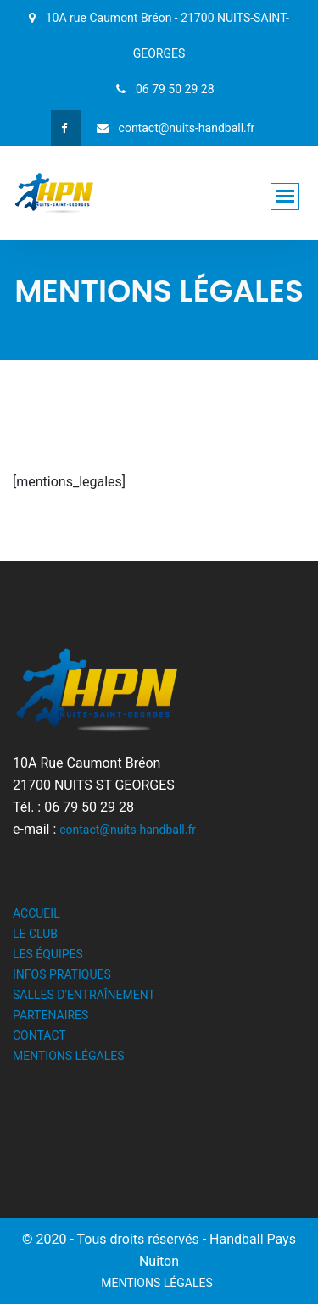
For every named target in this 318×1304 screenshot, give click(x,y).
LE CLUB (35, 934)
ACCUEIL (36, 913)
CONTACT (39, 1035)
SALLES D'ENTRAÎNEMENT (84, 995)
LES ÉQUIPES (48, 954)
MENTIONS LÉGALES (69, 1056)
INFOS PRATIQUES (62, 974)
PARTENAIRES (50, 1015)
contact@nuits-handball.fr (127, 829)
